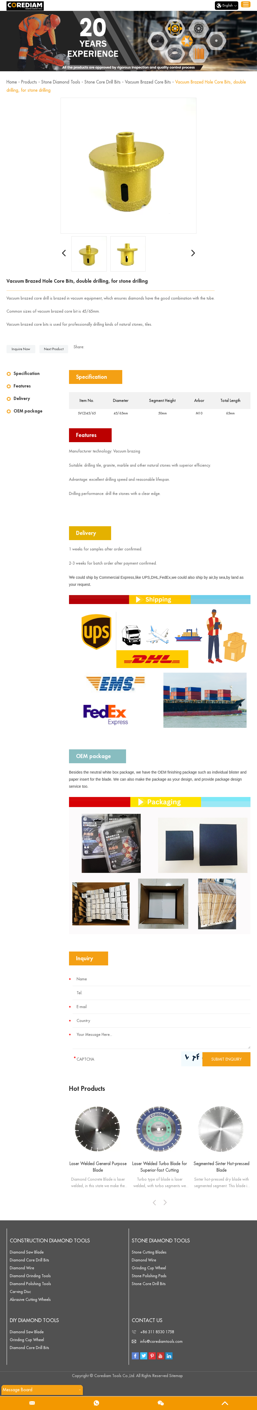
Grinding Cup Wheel (149, 1268)
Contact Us (147, 1320)
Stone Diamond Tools (62, 82)
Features (22, 386)
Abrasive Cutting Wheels (30, 1300)
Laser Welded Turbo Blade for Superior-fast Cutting (159, 1167)
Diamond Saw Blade (27, 1252)
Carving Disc (20, 1292)
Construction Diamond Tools (50, 1241)
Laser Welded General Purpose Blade (98, 1167)
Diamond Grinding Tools (30, 1276)
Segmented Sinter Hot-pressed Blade (221, 1167)
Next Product (54, 349)
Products (29, 82)
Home (12, 82)
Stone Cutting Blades (149, 1252)
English (226, 6)
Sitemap (176, 1376)
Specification (27, 373)
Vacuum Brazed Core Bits (151, 82)
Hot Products (87, 1089)
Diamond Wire (22, 1268)
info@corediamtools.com (161, 1342)
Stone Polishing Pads (149, 1276)
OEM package (28, 411)
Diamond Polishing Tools (30, 1284)
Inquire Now (21, 349)
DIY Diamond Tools (34, 1320)
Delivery (22, 398)
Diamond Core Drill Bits (29, 1260)
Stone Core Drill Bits (105, 82)
